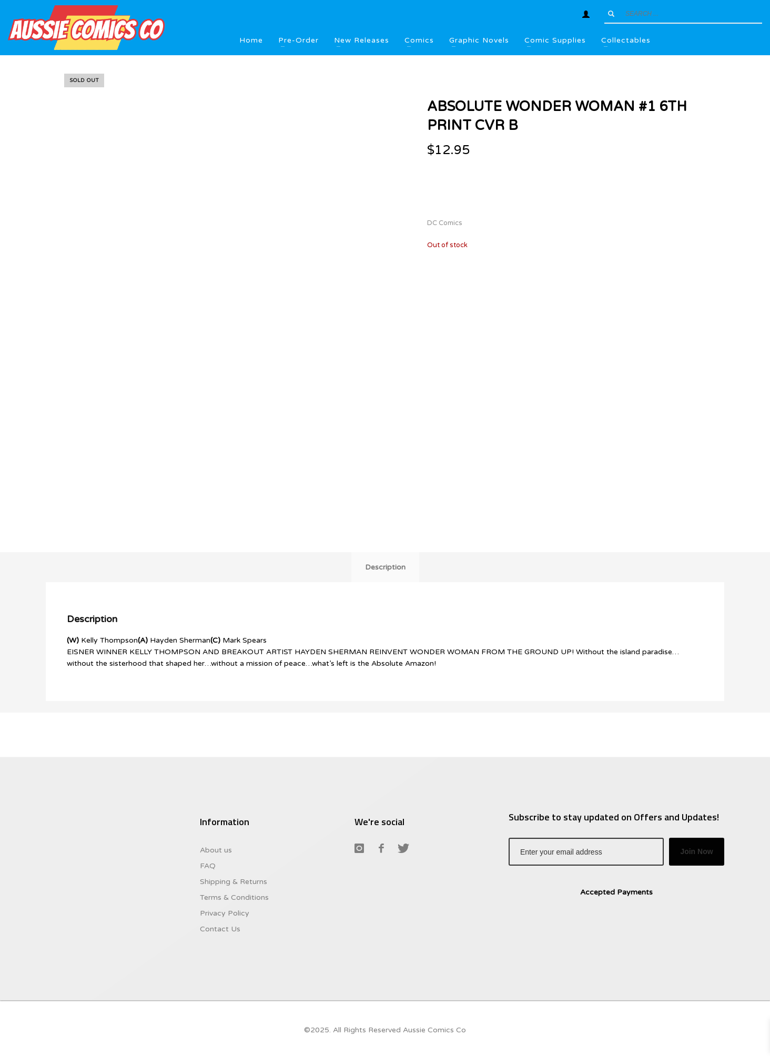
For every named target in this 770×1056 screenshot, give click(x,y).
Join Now (696, 851)
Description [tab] (385, 567)
